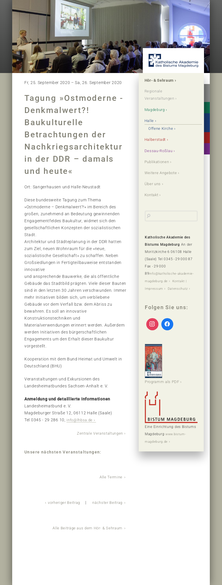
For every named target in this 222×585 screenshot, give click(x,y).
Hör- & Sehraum (161, 80)
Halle (150, 120)
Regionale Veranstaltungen (161, 95)
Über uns (154, 183)
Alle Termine (110, 476)
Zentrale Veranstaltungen (97, 433)
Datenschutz (156, 295)
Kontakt (153, 194)
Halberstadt (157, 139)
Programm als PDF (163, 369)
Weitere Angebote (162, 172)
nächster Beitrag (105, 501)
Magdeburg (156, 109)
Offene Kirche (162, 128)
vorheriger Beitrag (59, 501)
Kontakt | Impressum (163, 287)
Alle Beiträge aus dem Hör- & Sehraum (84, 526)
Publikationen (158, 161)
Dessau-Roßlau (160, 150)
